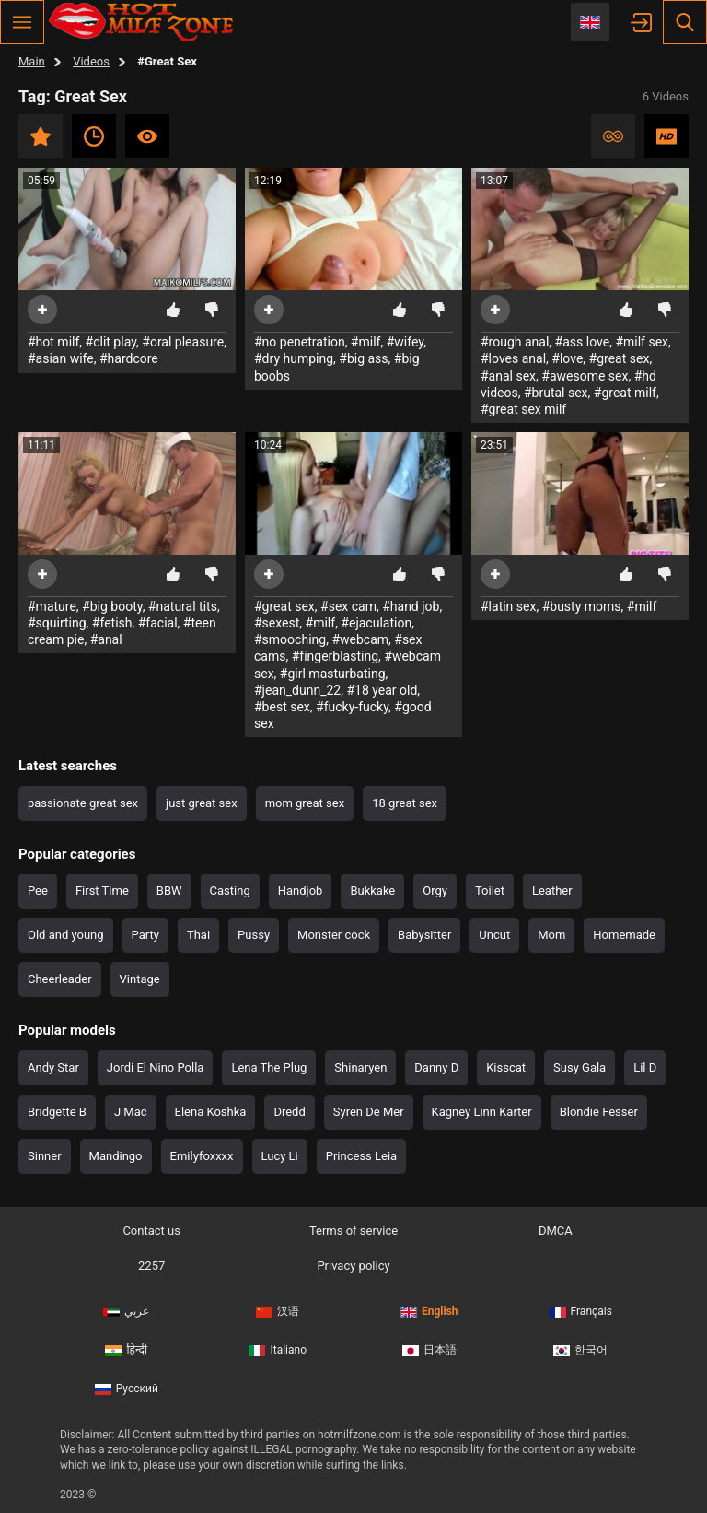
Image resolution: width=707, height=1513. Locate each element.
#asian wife (61, 358)
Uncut (494, 935)
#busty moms (581, 606)
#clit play (111, 341)
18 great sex (404, 803)
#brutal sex (556, 392)
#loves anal (513, 358)
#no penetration (299, 341)
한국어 (580, 1343)
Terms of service (353, 1230)
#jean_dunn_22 (297, 690)
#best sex (282, 706)
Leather (552, 890)
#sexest (276, 623)
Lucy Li (279, 1156)
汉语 (277, 1309)
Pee (38, 890)
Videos (91, 61)
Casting (230, 890)
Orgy (435, 890)
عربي (126, 1309)
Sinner (45, 1156)
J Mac (130, 1112)
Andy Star (53, 1067)
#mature (52, 606)
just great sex (202, 803)
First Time (102, 890)
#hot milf (53, 341)
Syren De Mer (368, 1112)
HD (666, 136)
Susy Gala (579, 1067)
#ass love (582, 341)
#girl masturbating (333, 673)
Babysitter (424, 935)
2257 (151, 1266)
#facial (158, 623)
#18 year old (381, 690)
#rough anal (515, 341)
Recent (94, 136)
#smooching (290, 639)
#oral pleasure (183, 341)
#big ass (363, 358)
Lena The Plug (269, 1067)
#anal (106, 639)
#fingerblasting (335, 656)
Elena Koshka (211, 1112)
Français (581, 1309)
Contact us (151, 1230)
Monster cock (333, 935)
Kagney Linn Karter (482, 1112)
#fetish (112, 623)
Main (31, 61)
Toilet (489, 890)
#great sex (619, 358)
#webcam (359, 639)
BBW (169, 890)
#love (567, 358)
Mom (551, 935)
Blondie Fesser (599, 1112)
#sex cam (348, 606)
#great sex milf (523, 409)
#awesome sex (584, 376)
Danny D (436, 1067)
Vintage (140, 979)
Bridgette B (57, 1112)
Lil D (644, 1067)
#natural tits (182, 606)
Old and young (66, 935)
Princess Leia (361, 1156)
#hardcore (128, 358)
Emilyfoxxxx (202, 1156)
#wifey (405, 341)
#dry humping (293, 358)
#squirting (57, 623)
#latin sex (508, 606)
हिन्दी (126, 1343)
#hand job (410, 606)
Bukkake (372, 890)
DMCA (556, 1230)
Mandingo (116, 1156)
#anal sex (508, 376)
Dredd (289, 1112)
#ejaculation (376, 623)
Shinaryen (360, 1067)
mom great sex (305, 803)
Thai (198, 935)
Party (145, 935)
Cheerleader (60, 979)
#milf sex (641, 341)
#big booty (112, 606)
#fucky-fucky (352, 706)
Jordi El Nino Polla (155, 1067)
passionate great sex (83, 803)
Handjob (300, 890)
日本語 (429, 1343)
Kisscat (506, 1067)
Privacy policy (353, 1266)
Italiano (278, 1343)
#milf (366, 341)
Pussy (254, 935)
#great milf (625, 392)
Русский (126, 1377)
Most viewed (147, 136)
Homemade (624, 935)
